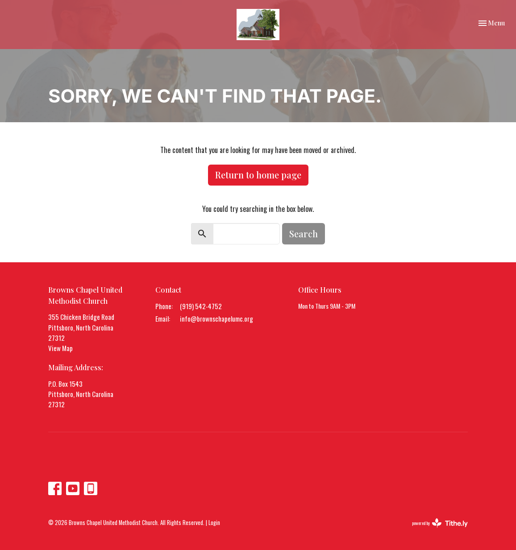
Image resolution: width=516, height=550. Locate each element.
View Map (60, 348)
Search (303, 233)
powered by (440, 523)
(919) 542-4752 (201, 306)
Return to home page (258, 175)
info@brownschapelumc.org (216, 318)
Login (214, 522)
